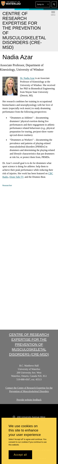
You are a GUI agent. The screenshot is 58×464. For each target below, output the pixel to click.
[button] (43, 4)
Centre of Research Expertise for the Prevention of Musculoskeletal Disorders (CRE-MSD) (29, 344)
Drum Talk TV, (16, 177)
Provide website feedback (29, 399)
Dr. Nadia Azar (27, 78)
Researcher (7, 185)
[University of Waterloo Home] (11, 4)
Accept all (20, 454)
